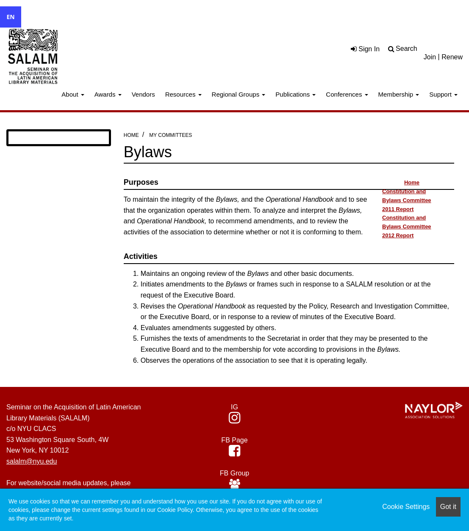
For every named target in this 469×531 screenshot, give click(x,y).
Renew (452, 57)
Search (406, 48)
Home (131, 135)
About (72, 94)
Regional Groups (239, 94)
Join (430, 57)
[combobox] (10, 17)
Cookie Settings (406, 506)
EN (10, 17)
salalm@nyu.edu (31, 461)
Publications (295, 94)
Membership (398, 94)
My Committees (170, 135)
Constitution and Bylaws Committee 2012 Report (406, 226)
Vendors (143, 94)
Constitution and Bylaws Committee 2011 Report (406, 200)
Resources (183, 94)
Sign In (365, 49)
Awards (108, 94)
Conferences (347, 94)
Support (443, 94)
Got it (448, 506)
